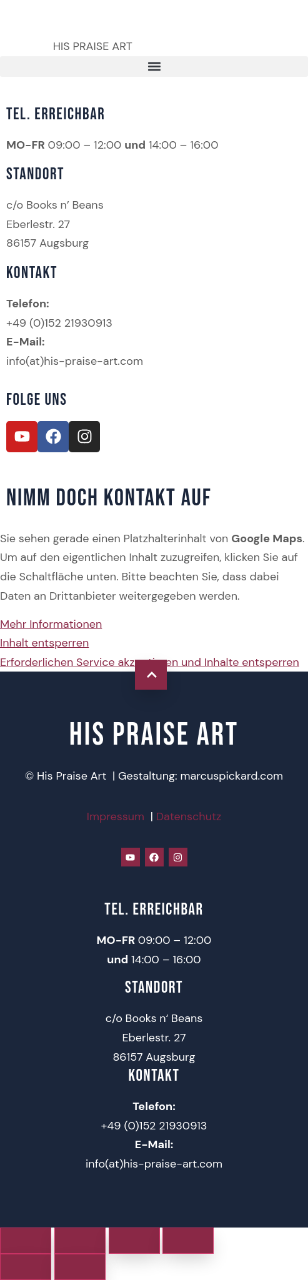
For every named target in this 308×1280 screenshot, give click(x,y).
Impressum (115, 816)
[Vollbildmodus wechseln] (80, 1241)
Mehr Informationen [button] (51, 624)
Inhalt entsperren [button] (44, 642)
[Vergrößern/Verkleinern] (25, 1241)
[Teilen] (134, 1241)
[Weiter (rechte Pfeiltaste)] (80, 1267)
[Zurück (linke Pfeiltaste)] (25, 1267)
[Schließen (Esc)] (188, 1241)
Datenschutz (189, 816)
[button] (154, 66)
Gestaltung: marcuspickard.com (200, 775)
